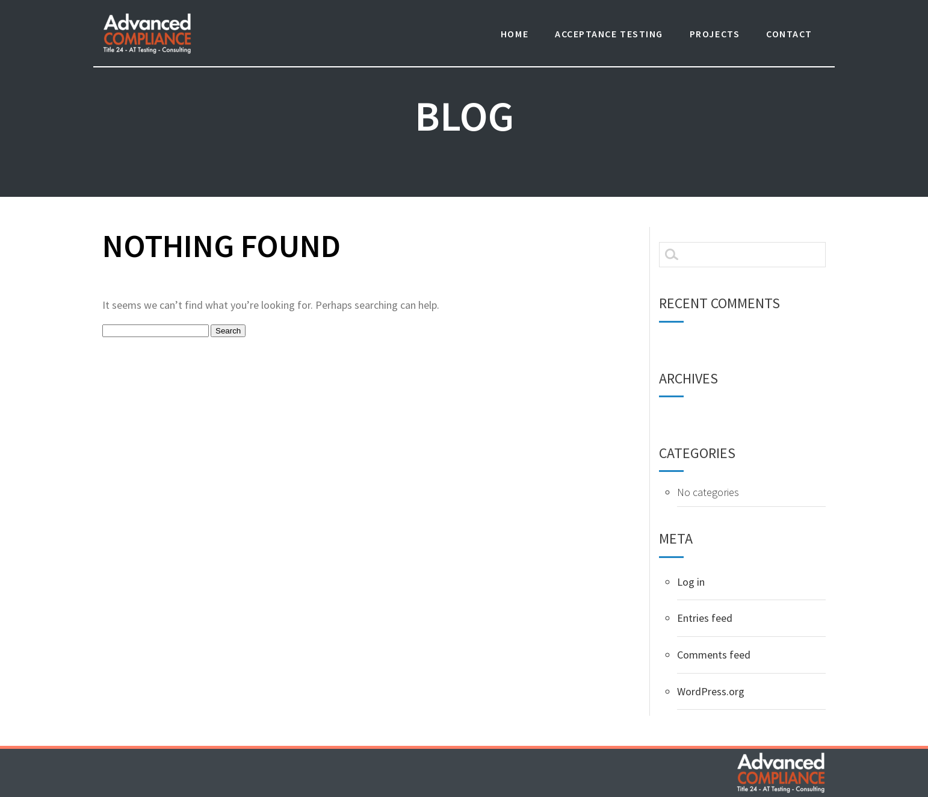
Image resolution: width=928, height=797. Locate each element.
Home (514, 34)
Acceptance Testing (609, 34)
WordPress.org (710, 691)
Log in (691, 582)
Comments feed (713, 655)
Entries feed (704, 618)
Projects (715, 34)
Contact (789, 34)
